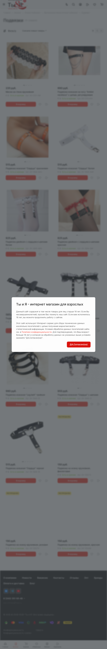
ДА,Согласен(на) (79, 344)
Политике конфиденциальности (37, 332)
